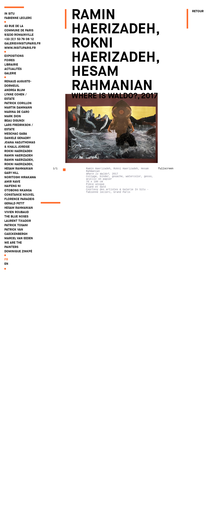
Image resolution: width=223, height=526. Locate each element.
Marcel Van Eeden (18, 238)
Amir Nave (12, 181)
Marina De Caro (16, 112)
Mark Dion (12, 116)
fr (6, 259)
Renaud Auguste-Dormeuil (17, 83)
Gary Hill (11, 173)
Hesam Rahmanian (18, 208)
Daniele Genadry (17, 138)
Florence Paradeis (19, 199)
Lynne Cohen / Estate (15, 96)
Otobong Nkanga (18, 190)
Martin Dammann (18, 107)
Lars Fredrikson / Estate (18, 127)
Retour (198, 11)
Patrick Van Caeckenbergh (15, 231)
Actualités (13, 69)
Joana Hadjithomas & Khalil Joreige (19, 144)
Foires (9, 60)
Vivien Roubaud (16, 212)
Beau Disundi (14, 120)
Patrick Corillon (18, 103)
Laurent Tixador (17, 221)
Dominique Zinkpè (18, 251)
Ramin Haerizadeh (18, 155)
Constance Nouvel (19, 195)
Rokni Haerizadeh (18, 151)
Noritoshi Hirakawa (20, 177)
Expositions (14, 56)
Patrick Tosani (16, 225)
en (6, 264)
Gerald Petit (14, 203)
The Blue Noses (16, 216)
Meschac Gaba (15, 134)
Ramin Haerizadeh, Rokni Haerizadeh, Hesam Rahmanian (18, 164)
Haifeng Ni (12, 186)
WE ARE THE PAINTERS (13, 245)
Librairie (11, 64)
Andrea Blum (14, 90)
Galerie (10, 73)
